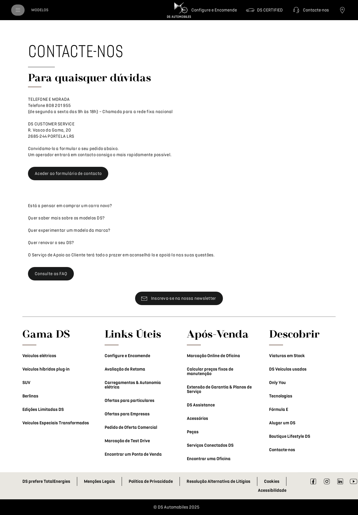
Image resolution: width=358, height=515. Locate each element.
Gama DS (46, 333)
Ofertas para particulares (129, 400)
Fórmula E (278, 409)
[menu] (18, 10)
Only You (277, 382)
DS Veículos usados (288, 369)
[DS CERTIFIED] (264, 10)
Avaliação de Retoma (125, 369)
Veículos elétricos (39, 355)
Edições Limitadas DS (43, 409)
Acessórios (197, 418)
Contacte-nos (282, 449)
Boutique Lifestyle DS (289, 436)
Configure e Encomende (127, 355)
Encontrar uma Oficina (208, 458)
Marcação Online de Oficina (213, 355)
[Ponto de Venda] (342, 10)
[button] (310, 10)
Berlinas (30, 396)
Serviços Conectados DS (210, 445)
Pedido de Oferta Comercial (131, 427)
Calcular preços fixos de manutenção (210, 371)
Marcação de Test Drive (127, 440)
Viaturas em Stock (287, 355)
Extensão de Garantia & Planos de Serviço (219, 389)
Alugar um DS (282, 422)
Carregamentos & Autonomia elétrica (133, 385)
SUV (26, 382)
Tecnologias (280, 396)
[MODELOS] (39, 10)
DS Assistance (201, 405)
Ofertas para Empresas (127, 413)
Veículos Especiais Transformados (55, 422)
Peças (193, 431)
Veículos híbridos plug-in (46, 369)
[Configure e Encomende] (208, 10)
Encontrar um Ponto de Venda (133, 454)
